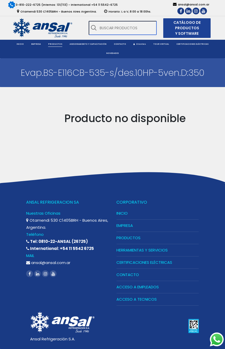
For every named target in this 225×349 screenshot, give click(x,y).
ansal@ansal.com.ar (48, 262)
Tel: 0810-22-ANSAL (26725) (57, 241)
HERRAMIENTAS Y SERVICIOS (142, 250)
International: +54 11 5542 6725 (60, 248)
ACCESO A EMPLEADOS (137, 287)
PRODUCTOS (128, 238)
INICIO (122, 213)
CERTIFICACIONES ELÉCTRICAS (144, 262)
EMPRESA (124, 225)
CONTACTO (127, 274)
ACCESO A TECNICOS (136, 299)
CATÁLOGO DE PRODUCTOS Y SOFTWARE (187, 28)
